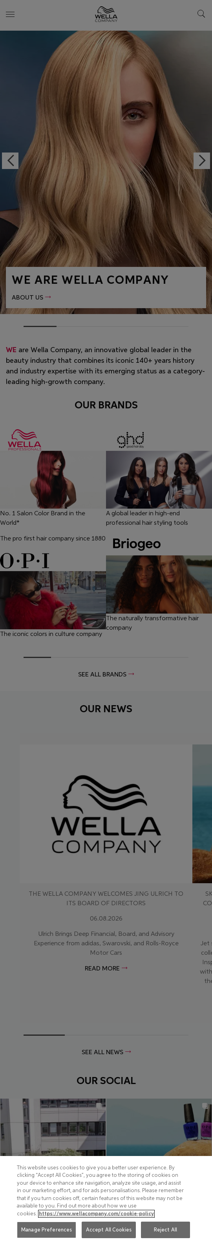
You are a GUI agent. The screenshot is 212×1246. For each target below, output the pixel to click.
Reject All (165, 1230)
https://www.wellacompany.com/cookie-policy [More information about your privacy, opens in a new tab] (96, 1214)
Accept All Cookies (109, 1230)
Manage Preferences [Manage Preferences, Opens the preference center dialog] (46, 1230)
